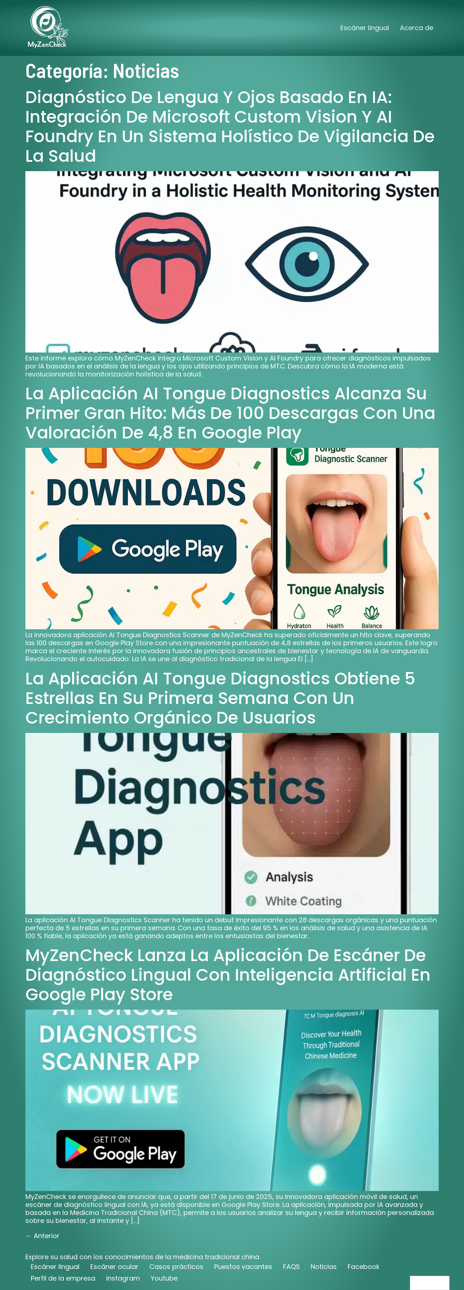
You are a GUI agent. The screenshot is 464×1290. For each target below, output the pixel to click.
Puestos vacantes (243, 1266)
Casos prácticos (176, 1266)
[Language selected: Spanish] (430, 1283)
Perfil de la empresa (63, 1278)
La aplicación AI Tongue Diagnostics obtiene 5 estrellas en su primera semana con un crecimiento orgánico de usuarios (220, 698)
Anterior (42, 1235)
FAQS (291, 1266)
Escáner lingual (364, 27)
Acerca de (416, 27)
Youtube (164, 1278)
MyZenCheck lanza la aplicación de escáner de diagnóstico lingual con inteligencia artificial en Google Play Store (228, 975)
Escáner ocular (114, 1266)
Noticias (324, 1266)
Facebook (364, 1266)
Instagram (123, 1278)
